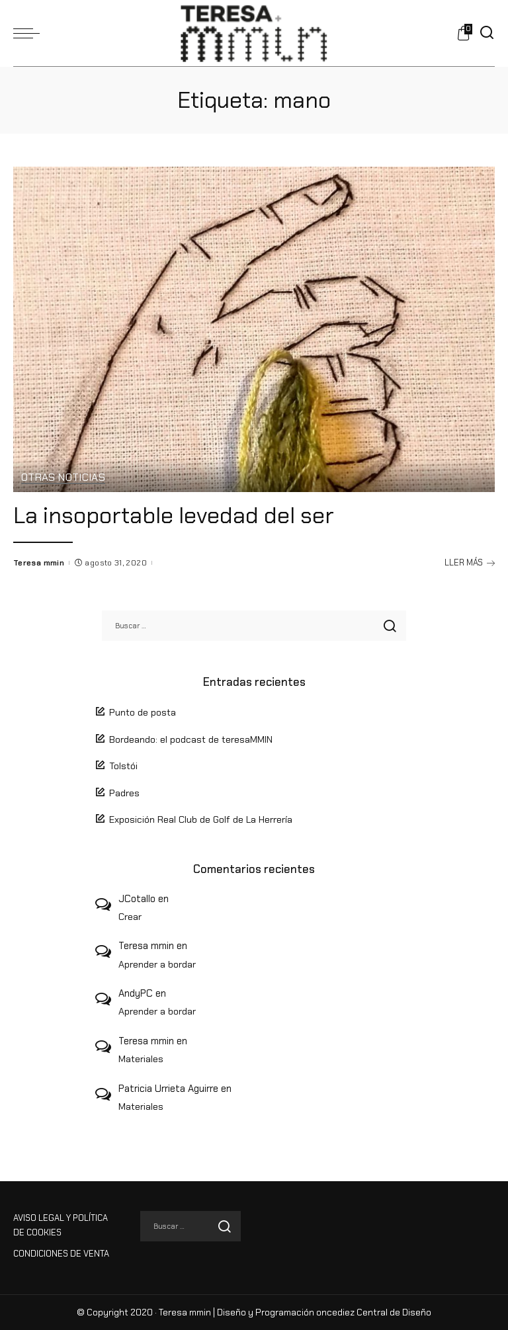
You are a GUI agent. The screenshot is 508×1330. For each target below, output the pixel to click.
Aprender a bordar (157, 964)
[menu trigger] (29, 33)
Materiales (140, 1059)
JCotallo (136, 898)
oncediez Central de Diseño (373, 1312)
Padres (124, 793)
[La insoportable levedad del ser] (254, 329)
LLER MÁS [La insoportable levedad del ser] (469, 562)
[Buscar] (487, 33)
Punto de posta (142, 712)
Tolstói (123, 766)
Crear (130, 917)
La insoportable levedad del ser (173, 515)
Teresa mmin (38, 563)
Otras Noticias (63, 478)
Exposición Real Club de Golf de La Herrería (200, 819)
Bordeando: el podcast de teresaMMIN (191, 739)
